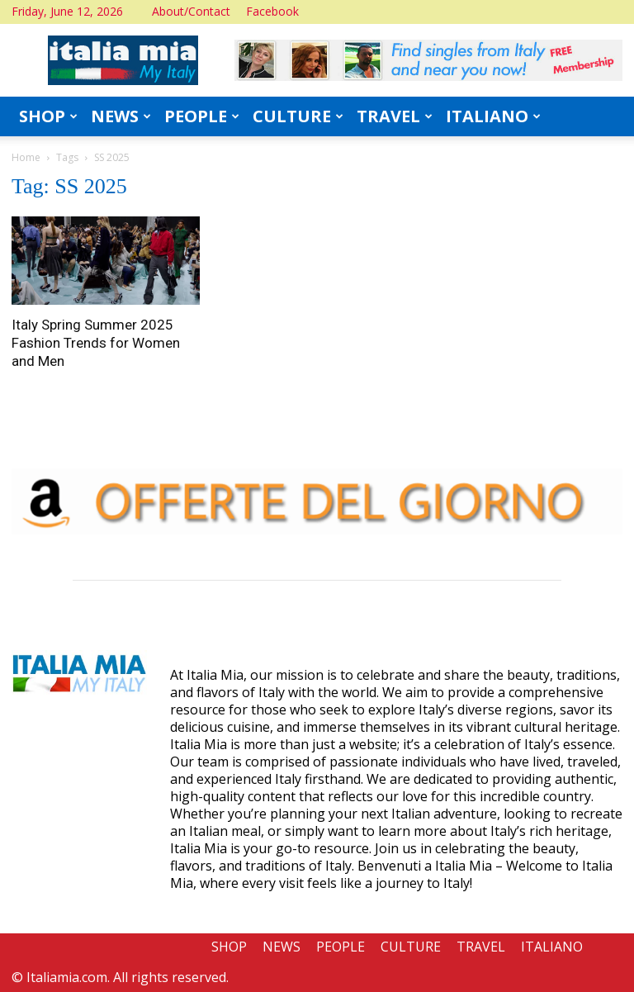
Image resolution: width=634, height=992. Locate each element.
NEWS (121, 116)
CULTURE (298, 116)
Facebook (272, 11)
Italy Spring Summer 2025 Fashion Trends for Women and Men (96, 342)
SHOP (48, 116)
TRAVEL (395, 116)
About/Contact (191, 11)
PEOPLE (201, 116)
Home (26, 157)
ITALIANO (493, 116)
